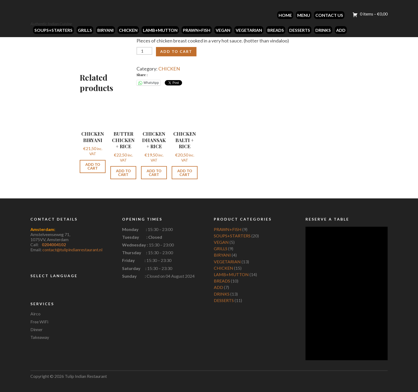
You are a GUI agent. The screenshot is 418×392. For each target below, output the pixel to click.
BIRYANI (105, 30)
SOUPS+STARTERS (53, 30)
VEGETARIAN (249, 30)
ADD (340, 30)
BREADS (275, 30)
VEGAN (223, 30)
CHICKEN (128, 30)
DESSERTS (299, 30)
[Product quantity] (144, 51)
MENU (303, 15)
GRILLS (85, 30)
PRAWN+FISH (196, 30)
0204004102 (54, 244)
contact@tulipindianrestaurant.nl (72, 249)
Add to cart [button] (92, 166)
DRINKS (323, 30)
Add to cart (176, 51)
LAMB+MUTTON (160, 30)
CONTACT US (329, 15)
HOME (285, 15)
